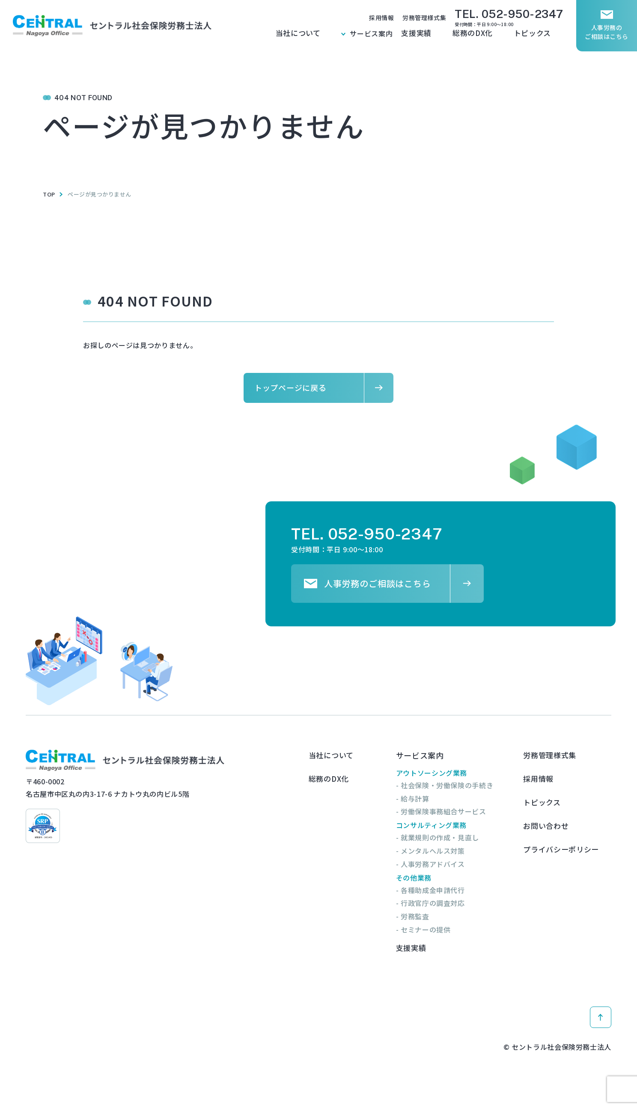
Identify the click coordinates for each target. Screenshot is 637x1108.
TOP (49, 194)
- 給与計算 (420, 798)
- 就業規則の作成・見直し (445, 837)
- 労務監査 (420, 916)
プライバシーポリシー (571, 827)
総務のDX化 (500, 38)
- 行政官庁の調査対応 (438, 903)
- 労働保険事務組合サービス (449, 811)
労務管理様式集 (424, 17)
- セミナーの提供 (431, 929)
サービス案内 (414, 38)
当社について (354, 38)
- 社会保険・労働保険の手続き (452, 785)
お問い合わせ (555, 809)
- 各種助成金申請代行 (438, 890)
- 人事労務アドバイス (438, 864)
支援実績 (458, 38)
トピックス (545, 38)
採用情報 (381, 17)
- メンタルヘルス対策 (438, 851)
